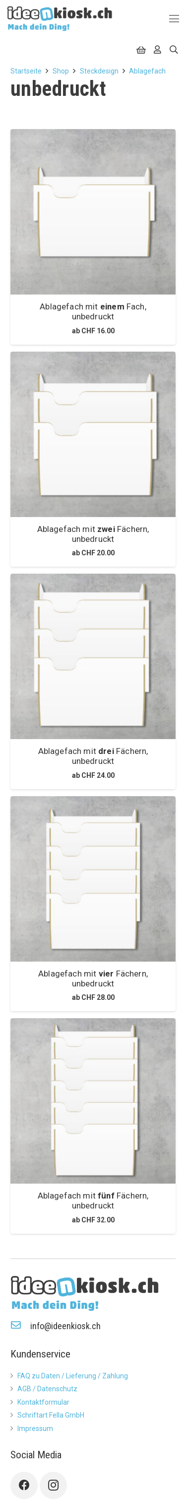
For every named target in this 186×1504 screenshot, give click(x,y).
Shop (61, 71)
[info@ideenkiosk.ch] (20, 1326)
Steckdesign (99, 71)
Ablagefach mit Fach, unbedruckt (93, 311)
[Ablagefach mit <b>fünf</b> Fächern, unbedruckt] (93, 1101)
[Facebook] (24, 1485)
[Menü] (174, 18)
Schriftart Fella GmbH (50, 1415)
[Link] (60, 18)
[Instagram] (53, 1485)
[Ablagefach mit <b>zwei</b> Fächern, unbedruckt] (93, 434)
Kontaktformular (43, 1402)
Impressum (35, 1428)
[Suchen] (174, 49)
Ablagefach (147, 71)
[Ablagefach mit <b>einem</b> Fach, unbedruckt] (93, 212)
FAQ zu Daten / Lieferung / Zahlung (72, 1376)
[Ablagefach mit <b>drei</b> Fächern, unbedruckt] (93, 656)
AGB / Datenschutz (47, 1389)
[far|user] (157, 49)
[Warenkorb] (141, 49)
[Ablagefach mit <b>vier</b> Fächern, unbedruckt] (93, 879)
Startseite (26, 71)
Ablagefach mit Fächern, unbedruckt (93, 534)
